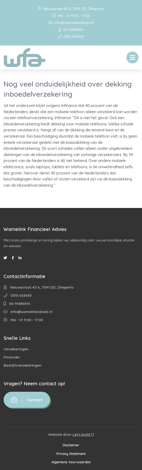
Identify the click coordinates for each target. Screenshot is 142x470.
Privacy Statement (71, 454)
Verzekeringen (16, 349)
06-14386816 (71, 29)
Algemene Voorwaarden (71, 462)
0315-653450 (71, 36)
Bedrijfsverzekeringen (22, 365)
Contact (27, 400)
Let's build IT (83, 434)
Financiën (12, 357)
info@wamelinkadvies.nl (71, 22)
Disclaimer (71, 445)
